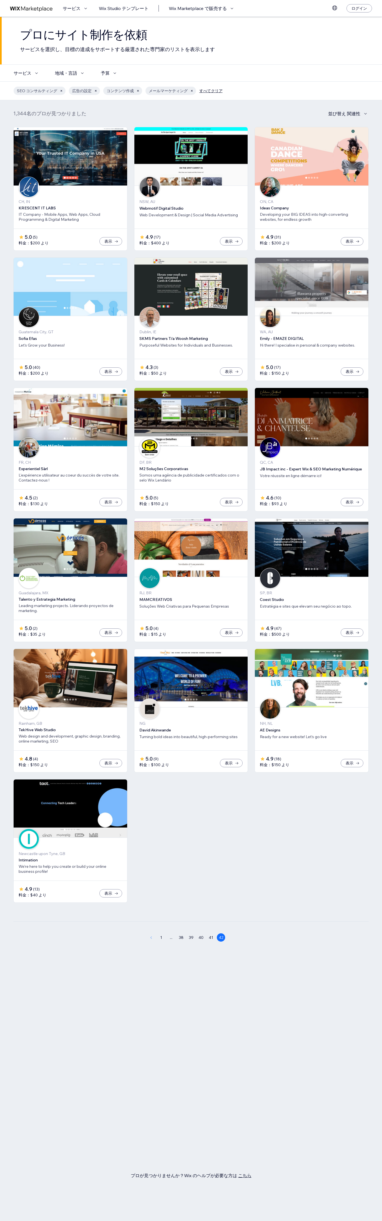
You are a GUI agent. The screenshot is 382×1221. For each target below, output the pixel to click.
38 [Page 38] (181, 937)
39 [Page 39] (191, 937)
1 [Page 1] (161, 937)
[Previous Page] (151, 937)
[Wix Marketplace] (31, 8)
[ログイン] (359, 8)
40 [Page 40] (200, 937)
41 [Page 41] (211, 937)
